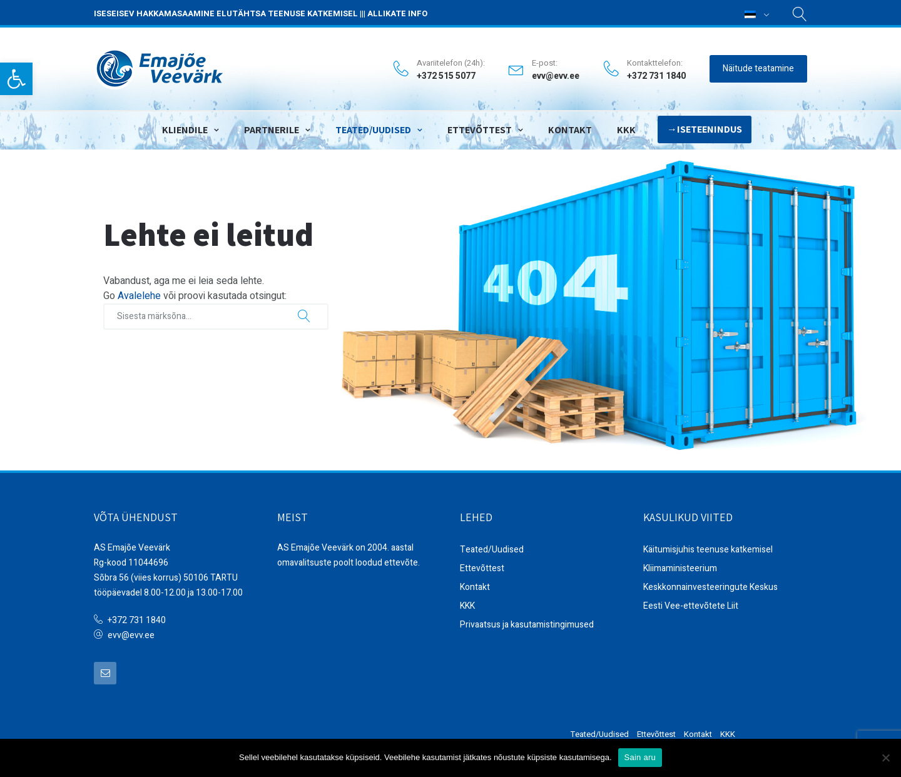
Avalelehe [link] (139, 294)
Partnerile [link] (271, 126)
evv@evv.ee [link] (555, 75)
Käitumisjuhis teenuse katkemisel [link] (708, 548)
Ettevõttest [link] (479, 126)
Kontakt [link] (570, 126)
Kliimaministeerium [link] (680, 567)
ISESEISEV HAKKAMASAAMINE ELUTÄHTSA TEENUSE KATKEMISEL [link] (226, 13)
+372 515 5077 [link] (446, 75)
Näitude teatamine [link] (758, 67)
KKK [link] (626, 126)
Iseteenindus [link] (709, 126)
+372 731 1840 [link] (137, 619)
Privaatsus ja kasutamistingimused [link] (527, 623)
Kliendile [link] (185, 126)
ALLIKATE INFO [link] (397, 13)
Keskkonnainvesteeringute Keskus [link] (710, 585)
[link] (16, 79)
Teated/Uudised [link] (373, 126)
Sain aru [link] (640, 757)
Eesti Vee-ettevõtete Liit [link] (690, 604)
